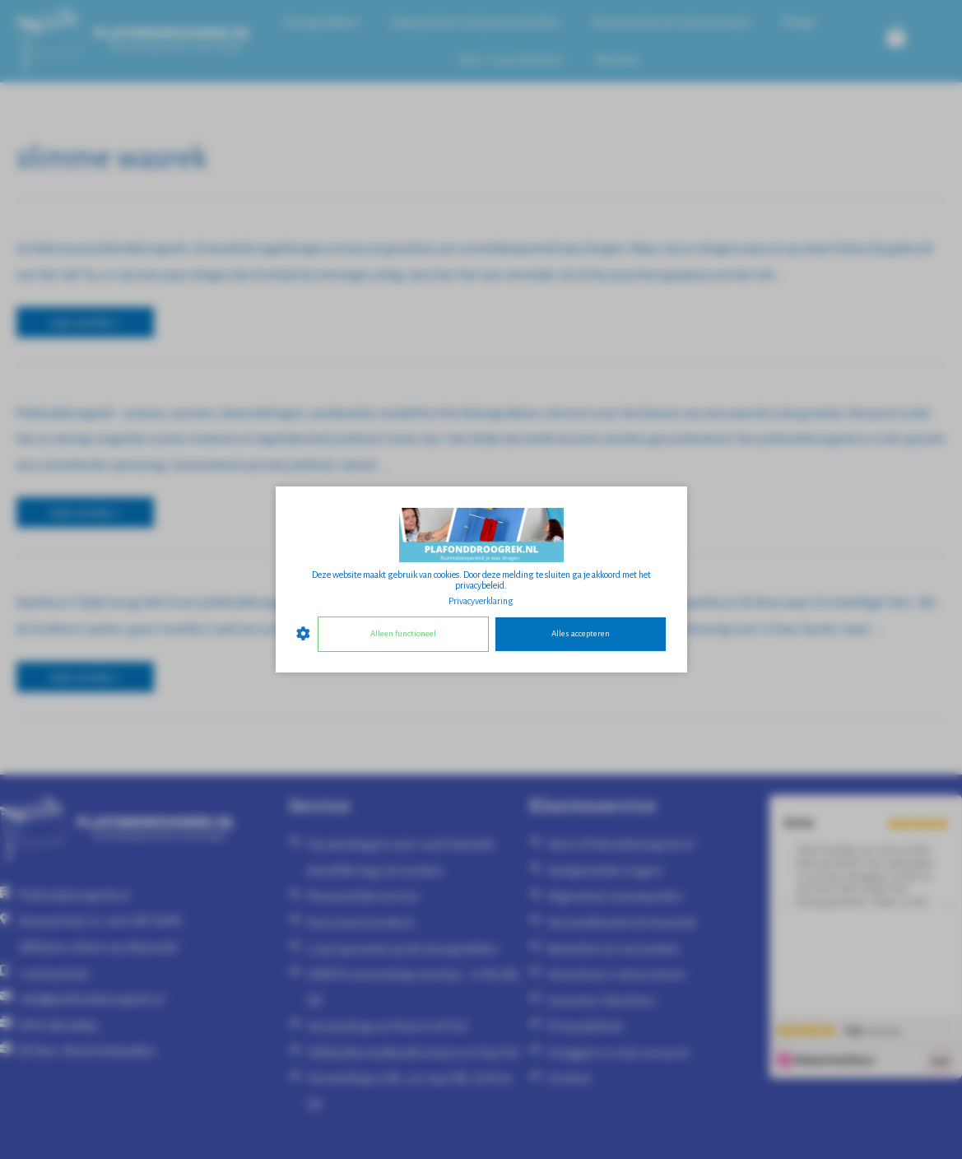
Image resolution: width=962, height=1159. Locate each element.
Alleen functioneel (403, 633)
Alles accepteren (580, 633)
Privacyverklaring (481, 601)
